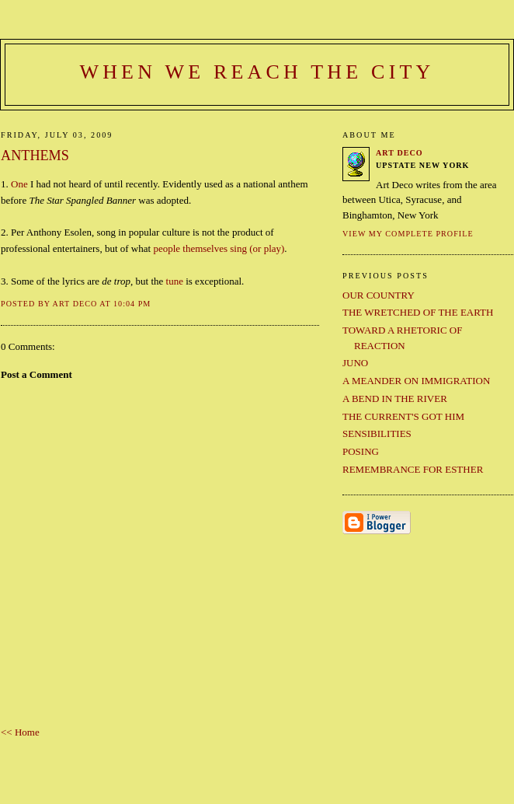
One (19, 184)
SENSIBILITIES (377, 433)
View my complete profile (408, 233)
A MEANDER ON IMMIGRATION (416, 380)
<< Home (20, 732)
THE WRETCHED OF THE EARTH (417, 312)
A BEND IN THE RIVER (394, 398)
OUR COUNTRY (378, 295)
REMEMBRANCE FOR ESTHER (412, 469)
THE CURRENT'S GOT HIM (403, 416)
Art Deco (399, 153)
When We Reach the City (256, 72)
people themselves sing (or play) (218, 248)
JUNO (355, 363)
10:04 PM (132, 303)
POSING (360, 451)
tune (174, 281)
